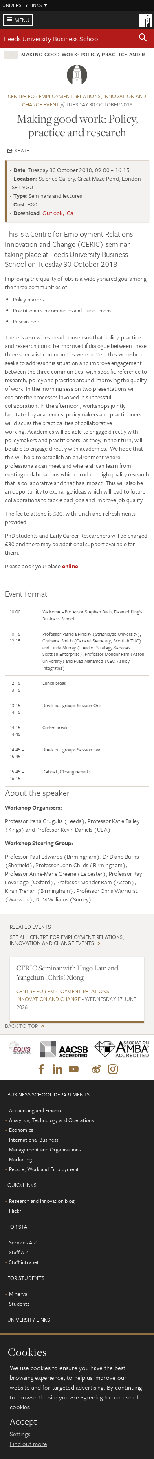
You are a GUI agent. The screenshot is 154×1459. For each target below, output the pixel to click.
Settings (20, 1433)
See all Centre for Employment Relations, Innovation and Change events (67, 940)
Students (19, 1304)
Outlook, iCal (58, 212)
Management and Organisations (45, 1149)
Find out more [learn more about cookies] (28, 1443)
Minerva (18, 1294)
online (70, 566)
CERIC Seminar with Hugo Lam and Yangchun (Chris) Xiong (67, 972)
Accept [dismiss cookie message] (23, 1421)
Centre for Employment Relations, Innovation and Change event (77, 100)
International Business (33, 1140)
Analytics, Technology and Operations (51, 1120)
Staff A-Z (19, 1252)
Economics (21, 1130)
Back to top (21, 1026)
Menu (22, 20)
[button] (143, 38)
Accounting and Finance (36, 1110)
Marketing (20, 1159)
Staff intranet (24, 1262)
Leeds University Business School (52, 38)
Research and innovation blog (42, 1201)
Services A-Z (23, 1242)
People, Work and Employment (44, 1169)
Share (22, 150)
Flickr (15, 1211)
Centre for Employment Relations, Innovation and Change (63, 995)
